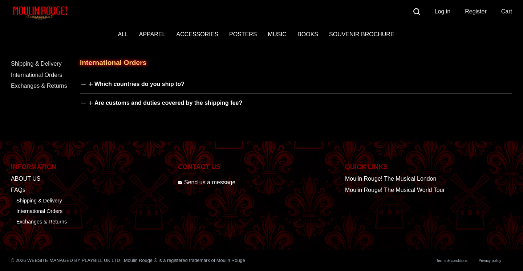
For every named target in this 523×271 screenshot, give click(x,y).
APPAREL (152, 34)
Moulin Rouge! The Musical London (390, 179)
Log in (443, 11)
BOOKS (307, 34)
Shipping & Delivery (36, 64)
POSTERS (243, 34)
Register (476, 11)
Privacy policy (489, 261)
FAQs (18, 190)
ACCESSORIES (197, 34)
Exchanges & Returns (39, 86)
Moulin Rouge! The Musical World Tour (395, 190)
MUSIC (277, 34)
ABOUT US (26, 179)
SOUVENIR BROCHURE (361, 34)
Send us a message (206, 182)
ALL (123, 34)
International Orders (36, 75)
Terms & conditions (451, 261)
